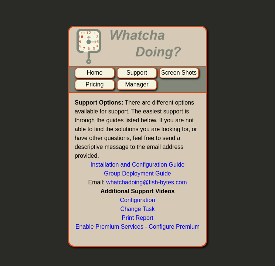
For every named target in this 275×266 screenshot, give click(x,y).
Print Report (137, 218)
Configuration (137, 200)
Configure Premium (174, 227)
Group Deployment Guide (137, 173)
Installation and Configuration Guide (137, 164)
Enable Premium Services (109, 227)
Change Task (137, 209)
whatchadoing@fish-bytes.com (146, 182)
